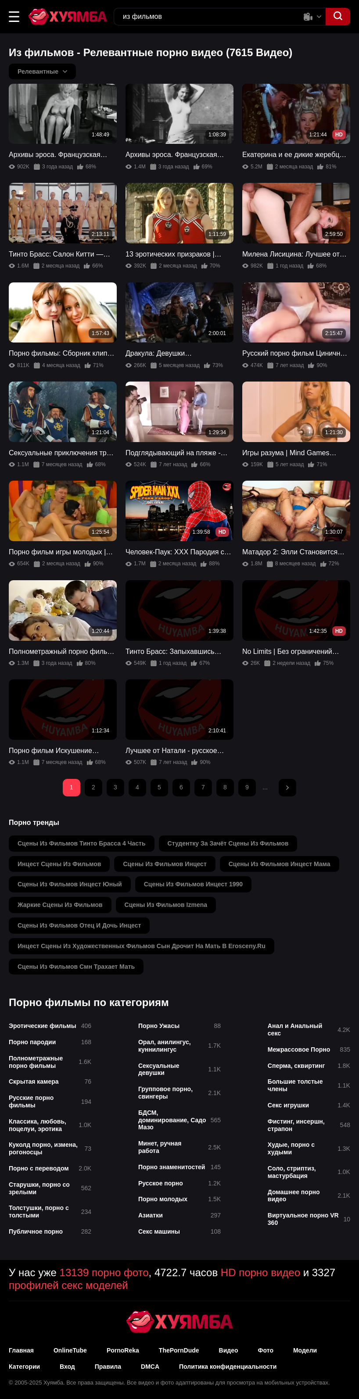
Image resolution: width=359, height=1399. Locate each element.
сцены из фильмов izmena (166, 904)
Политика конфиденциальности (227, 1366)
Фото (265, 1350)
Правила (108, 1366)
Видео (228, 1350)
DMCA (150, 1366)
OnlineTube (70, 1350)
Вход (67, 1366)
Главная (21, 1350)
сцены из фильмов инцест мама (279, 863)
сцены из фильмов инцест (164, 863)
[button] (14, 16)
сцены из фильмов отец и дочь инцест (79, 925)
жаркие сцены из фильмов (60, 904)
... (265, 787)
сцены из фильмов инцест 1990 (193, 884)
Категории (24, 1366)
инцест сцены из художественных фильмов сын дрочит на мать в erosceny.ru (142, 945)
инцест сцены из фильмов (59, 863)
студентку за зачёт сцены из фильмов (228, 843)
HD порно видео (260, 1272)
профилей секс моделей (68, 1285)
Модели (305, 1350)
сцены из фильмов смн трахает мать (76, 966)
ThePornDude (179, 1350)
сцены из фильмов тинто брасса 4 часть (82, 843)
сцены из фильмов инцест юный (70, 884)
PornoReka (123, 1350)
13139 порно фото (104, 1272)
